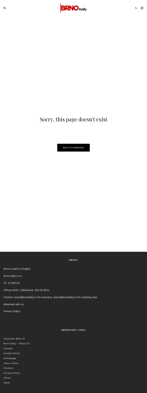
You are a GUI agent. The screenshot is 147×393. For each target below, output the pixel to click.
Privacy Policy (12, 311)
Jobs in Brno (11, 363)
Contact (8, 348)
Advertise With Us (14, 338)
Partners (9, 368)
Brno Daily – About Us (17, 343)
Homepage (10, 358)
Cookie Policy (12, 353)
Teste (7, 382)
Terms (7, 377)
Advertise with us (14, 304)
